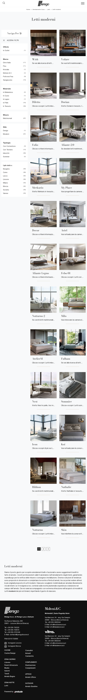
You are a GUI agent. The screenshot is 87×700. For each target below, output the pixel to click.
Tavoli (6, 673)
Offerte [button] (6, 47)
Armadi (28, 653)
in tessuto (7, 106)
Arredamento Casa (39, 9)
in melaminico (8, 92)
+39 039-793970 (13, 630)
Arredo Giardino (31, 686)
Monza (5, 186)
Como (5, 172)
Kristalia (6, 69)
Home (28, 9)
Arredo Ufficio (30, 677)
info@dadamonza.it (57, 627)
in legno (6, 99)
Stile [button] (5, 127)
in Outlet (6, 50)
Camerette (29, 656)
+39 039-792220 (13, 627)
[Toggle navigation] (82, 3)
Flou (4, 66)
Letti (48, 9)
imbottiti (6, 153)
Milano (5, 183)
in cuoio (6, 96)
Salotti (7, 671)
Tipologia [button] (6, 143)
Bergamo (6, 169)
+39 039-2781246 (13, 632)
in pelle (5, 103)
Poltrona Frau (8, 76)
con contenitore (9, 146)
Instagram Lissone (12, 643)
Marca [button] (5, 59)
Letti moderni (56, 9)
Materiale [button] (7, 89)
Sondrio (6, 190)
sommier (6, 157)
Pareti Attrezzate (11, 665)
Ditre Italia (7, 62)
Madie (6, 668)
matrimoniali (7, 118)
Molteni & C (7, 73)
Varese (5, 193)
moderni (6, 134)
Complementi (30, 668)
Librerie (7, 662)
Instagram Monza (12, 646)
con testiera (7, 150)
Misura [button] (6, 115)
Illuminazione (30, 665)
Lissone (6, 179)
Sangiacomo (7, 80)
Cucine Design (9, 653)
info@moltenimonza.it (58, 624)
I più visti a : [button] (7, 165)
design (5, 130)
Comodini (29, 650)
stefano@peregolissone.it (19, 634)
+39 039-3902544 (54, 622)
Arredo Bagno (9, 676)
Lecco (5, 176)
